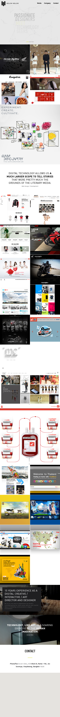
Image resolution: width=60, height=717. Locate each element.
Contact (55, 3)
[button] (30, 693)
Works (39, 3)
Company (47, 3)
